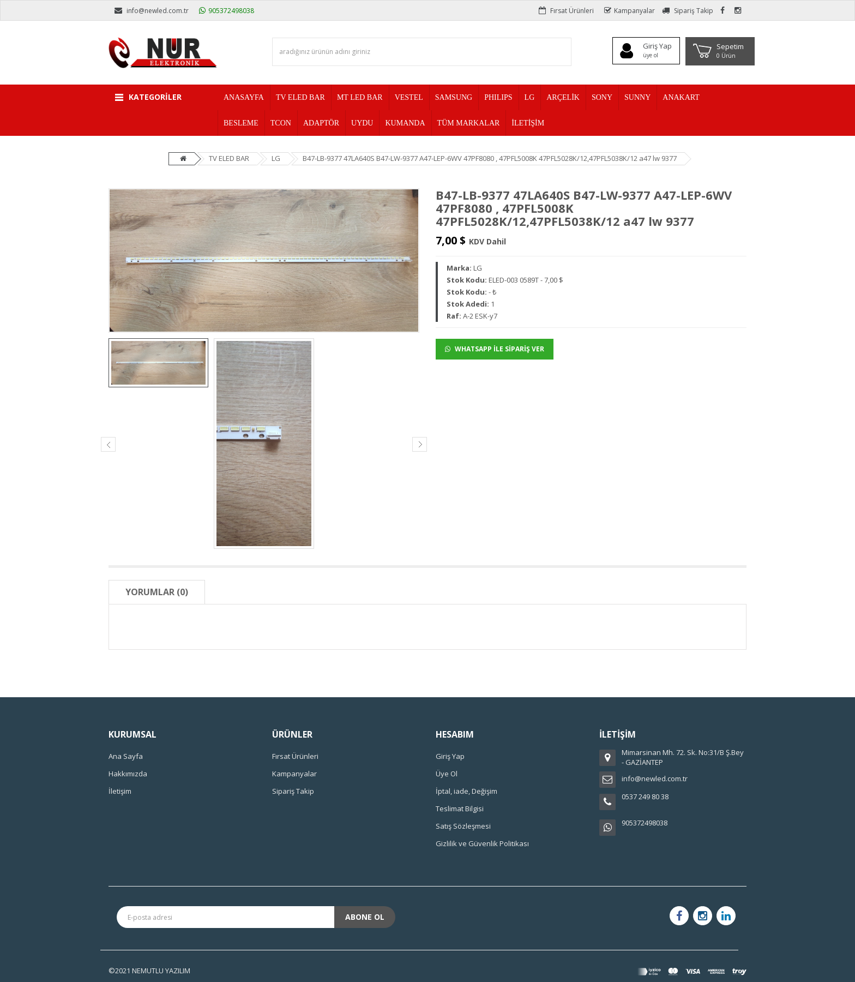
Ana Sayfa (126, 756)
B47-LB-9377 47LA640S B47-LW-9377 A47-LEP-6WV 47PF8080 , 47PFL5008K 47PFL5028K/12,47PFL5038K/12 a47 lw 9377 (490, 158)
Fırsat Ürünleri (566, 10)
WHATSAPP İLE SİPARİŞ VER (494, 349)
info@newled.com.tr (152, 10)
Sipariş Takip (687, 10)
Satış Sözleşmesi (463, 826)
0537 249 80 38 (645, 796)
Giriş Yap (450, 756)
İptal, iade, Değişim (466, 791)
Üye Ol (446, 774)
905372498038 (226, 10)
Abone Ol (364, 917)
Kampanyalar (629, 10)
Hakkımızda (128, 774)
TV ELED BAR (229, 158)
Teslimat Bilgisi (460, 808)
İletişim (120, 791)
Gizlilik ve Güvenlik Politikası (482, 843)
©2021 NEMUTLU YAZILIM (149, 970)
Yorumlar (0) (156, 592)
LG (276, 158)
